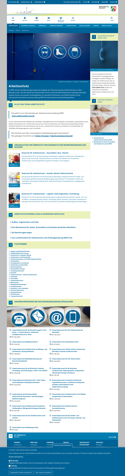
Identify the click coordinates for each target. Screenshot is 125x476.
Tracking (14, 466)
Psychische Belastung (17, 290)
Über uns (34, 442)
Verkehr (95, 25)
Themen (17, 442)
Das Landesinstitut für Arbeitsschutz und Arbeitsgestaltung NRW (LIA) (41, 238)
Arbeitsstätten (15, 261)
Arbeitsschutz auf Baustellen (19, 265)
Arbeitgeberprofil (52, 445)
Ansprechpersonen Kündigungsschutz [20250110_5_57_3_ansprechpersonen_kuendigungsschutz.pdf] (25, 427)
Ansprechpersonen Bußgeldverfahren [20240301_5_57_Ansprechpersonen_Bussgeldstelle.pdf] (25, 342)
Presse (66, 442)
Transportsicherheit (16, 296)
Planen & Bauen (71, 25)
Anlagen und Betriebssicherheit (20, 251)
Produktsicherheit (16, 286)
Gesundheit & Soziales (28, 25)
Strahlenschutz (15, 294)
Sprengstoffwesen (16, 292)
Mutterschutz (15, 282)
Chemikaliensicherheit (17, 271)
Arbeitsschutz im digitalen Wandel (21, 255)
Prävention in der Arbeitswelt (19, 288)
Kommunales (42, 25)
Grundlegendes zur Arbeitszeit (20, 263)
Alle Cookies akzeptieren (43, 472)
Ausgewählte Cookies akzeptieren (21, 472)
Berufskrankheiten (16, 267)
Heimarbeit (14, 276)
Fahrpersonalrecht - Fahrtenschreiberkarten (24, 274)
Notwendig (14, 461)
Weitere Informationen (16, 457)
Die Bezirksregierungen (21, 232)
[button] (72, 2)
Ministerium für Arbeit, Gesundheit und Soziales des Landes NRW (104, 143)
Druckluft (13, 273)
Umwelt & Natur (107, 25)
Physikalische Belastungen (18, 284)
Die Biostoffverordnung (18, 269)
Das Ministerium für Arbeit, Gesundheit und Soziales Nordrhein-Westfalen (43, 227)
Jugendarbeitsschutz (17, 280)
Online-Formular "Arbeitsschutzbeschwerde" (54, 136)
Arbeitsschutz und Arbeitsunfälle (20, 257)
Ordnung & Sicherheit (56, 25)
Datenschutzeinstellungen (62, 445)
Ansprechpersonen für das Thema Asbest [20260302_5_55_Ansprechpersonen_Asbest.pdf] (66, 359)
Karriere (50, 442)
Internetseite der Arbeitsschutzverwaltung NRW (103, 139)
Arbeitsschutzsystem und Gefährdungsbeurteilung (26, 259)
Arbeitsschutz (13, 25)
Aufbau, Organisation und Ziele (24, 222)
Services (99, 442)
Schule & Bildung (84, 25)
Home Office (14, 278)
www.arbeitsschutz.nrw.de (23, 116)
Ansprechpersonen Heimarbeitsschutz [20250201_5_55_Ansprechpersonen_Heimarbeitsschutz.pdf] (65, 342)
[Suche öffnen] (112, 20)
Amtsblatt (99, 445)
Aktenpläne (34, 445)
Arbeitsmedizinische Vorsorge (20, 253)
